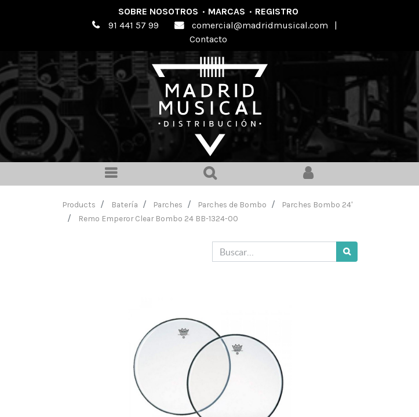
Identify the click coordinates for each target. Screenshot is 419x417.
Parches (168, 204)
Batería (124, 204)
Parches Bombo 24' (317, 204)
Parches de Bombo (232, 204)
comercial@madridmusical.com (260, 25)
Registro (276, 11)
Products (79, 204)
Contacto (208, 39)
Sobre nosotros (158, 11)
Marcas (226, 11)
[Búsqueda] (347, 252)
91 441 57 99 (133, 25)
